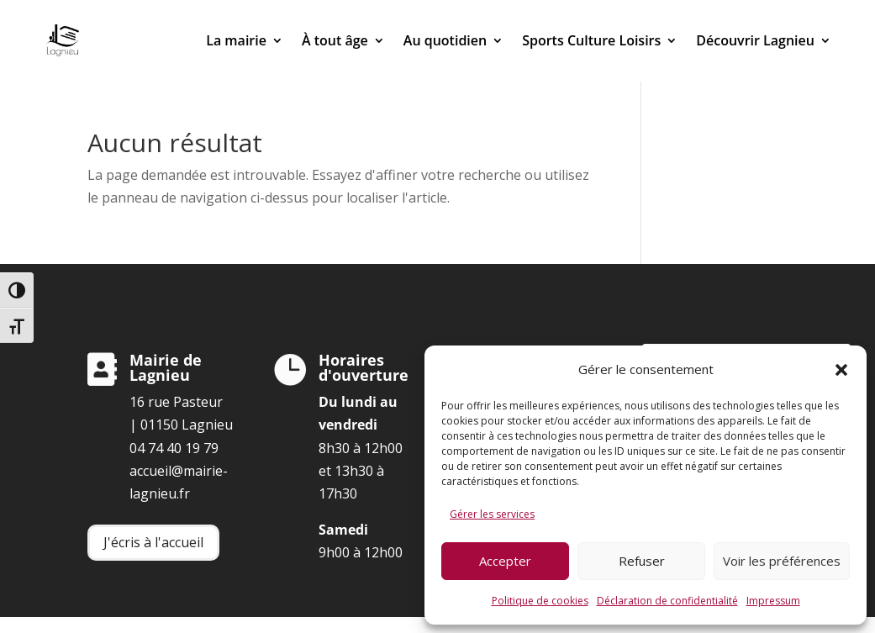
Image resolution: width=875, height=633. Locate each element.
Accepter (505, 560)
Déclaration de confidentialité (667, 600)
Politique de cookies (540, 600)
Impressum (773, 600)
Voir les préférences (782, 560)
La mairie (236, 40)
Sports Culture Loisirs (591, 40)
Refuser (642, 560)
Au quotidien (445, 40)
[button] (841, 369)
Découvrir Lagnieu (755, 40)
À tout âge (335, 40)
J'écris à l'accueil (153, 542)
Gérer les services (492, 514)
